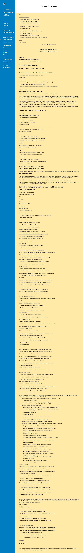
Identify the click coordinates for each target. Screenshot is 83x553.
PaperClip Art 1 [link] (6, 27)
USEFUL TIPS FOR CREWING (26, 33)
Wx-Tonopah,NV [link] (6, 67)
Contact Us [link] (5, 47)
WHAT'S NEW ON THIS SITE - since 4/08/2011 (29, 19)
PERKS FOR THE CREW (25, 28)
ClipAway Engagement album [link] (8, 42)
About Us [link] (5, 52)
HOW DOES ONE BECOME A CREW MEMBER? (29, 26)
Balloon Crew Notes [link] (7, 39)
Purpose (21, 14)
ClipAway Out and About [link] (8, 32)
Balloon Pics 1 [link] (6, 23)
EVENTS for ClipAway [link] (8, 34)
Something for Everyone (24, 17)
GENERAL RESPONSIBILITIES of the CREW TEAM (30, 24)
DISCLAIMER (23, 42)
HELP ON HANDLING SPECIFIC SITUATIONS (29, 35)
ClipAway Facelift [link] (7, 45)
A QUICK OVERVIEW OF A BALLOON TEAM (29, 21)
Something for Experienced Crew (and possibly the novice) (30, 30)
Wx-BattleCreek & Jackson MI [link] (7, 62)
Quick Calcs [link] (5, 54)
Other (20, 40)
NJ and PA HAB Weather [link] (8, 37)
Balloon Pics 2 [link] (6, 25)
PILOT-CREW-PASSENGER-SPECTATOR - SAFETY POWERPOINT (33, 37)
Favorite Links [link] (6, 50)
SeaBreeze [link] (5, 57)
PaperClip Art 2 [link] (6, 30)
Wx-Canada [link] (5, 65)
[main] (49, 6)
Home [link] (4, 20)
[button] (81, 1)
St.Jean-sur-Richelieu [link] (7, 59)
